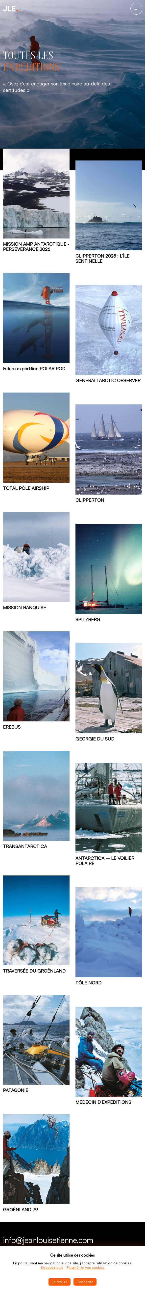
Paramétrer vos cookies (85, 1267)
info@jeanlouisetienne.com (48, 1240)
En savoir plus (52, 1267)
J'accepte (85, 1281)
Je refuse (59, 1281)
